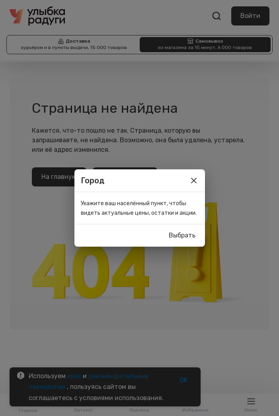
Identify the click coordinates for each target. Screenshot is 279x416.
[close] (194, 180)
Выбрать (182, 235)
